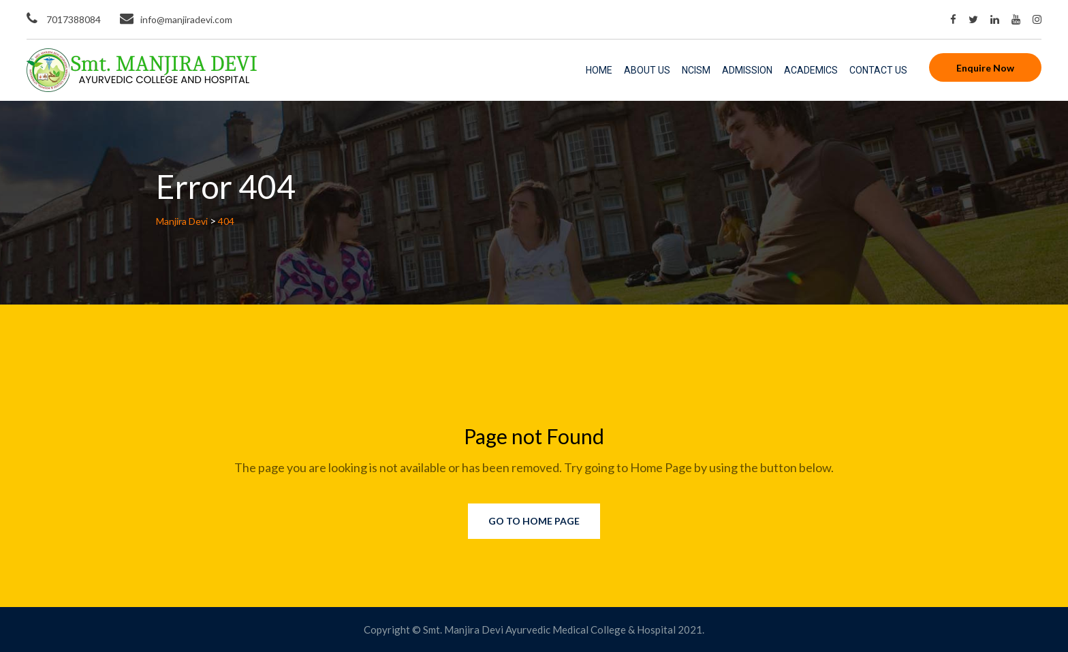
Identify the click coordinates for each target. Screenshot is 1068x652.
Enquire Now (985, 68)
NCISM (696, 70)
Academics (811, 70)
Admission (747, 70)
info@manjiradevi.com (186, 19)
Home (599, 70)
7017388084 (72, 19)
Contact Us (878, 70)
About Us (647, 70)
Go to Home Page (534, 521)
